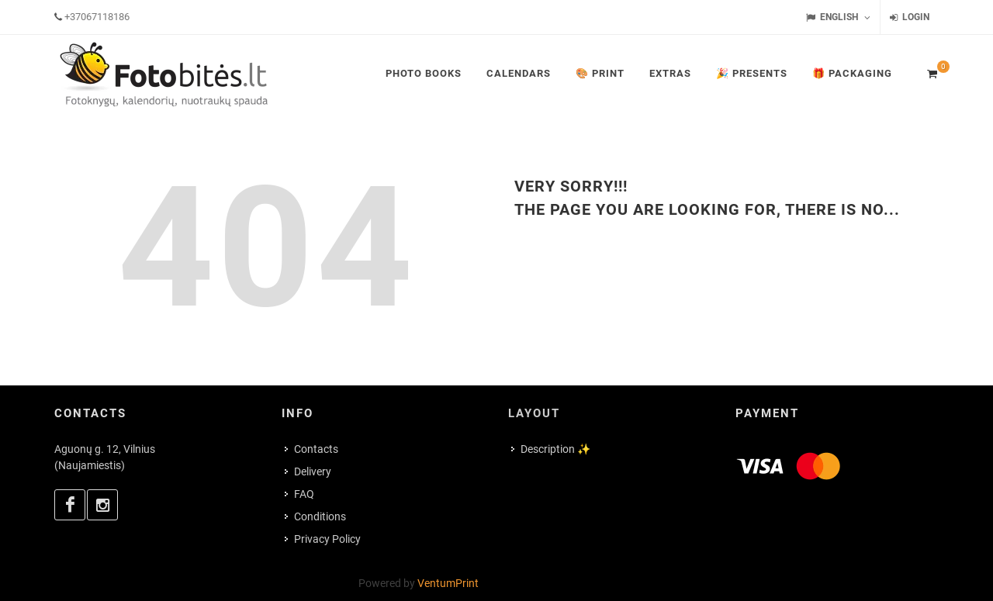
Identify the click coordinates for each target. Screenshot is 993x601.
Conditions (320, 516)
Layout (534, 413)
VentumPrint (448, 583)
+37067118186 (97, 16)
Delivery (312, 471)
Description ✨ (555, 449)
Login (909, 17)
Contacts (316, 449)
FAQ (304, 494)
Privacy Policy (327, 539)
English (838, 17)
